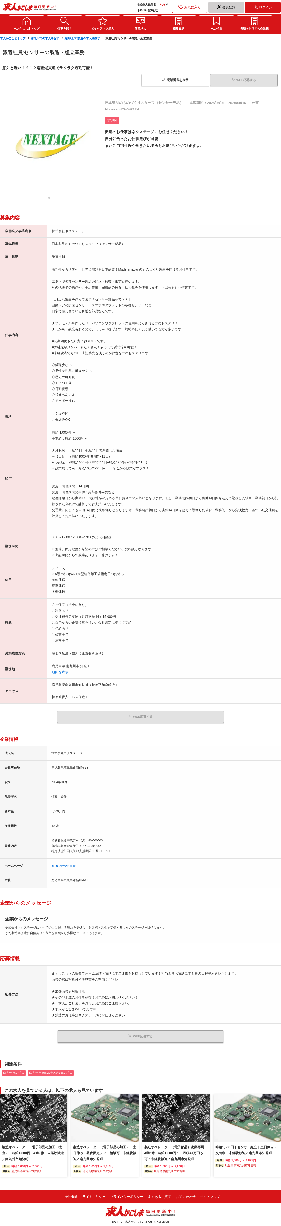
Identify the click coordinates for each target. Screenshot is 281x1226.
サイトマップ (210, 1195)
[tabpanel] (49, 145)
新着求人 (140, 28)
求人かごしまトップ (26, 28)
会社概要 (71, 1195)
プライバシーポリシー (126, 1195)
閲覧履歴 (178, 28)
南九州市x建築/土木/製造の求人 (50, 1071)
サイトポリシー (94, 1195)
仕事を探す (64, 28)
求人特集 (216, 28)
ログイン (262, 7)
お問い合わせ (186, 1195)
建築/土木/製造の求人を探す (82, 38)
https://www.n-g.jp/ (63, 865)
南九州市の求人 (14, 1071)
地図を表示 (60, 672)
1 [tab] (49, 198)
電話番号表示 (175, 80)
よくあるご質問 (159, 1195)
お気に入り (189, 7)
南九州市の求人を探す (45, 38)
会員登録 (226, 7)
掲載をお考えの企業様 (254, 28)
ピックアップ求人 (102, 28)
